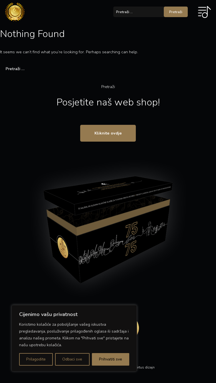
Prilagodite (36, 359)
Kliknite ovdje (108, 133)
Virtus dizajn (144, 367)
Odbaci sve (72, 359)
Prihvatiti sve (110, 359)
